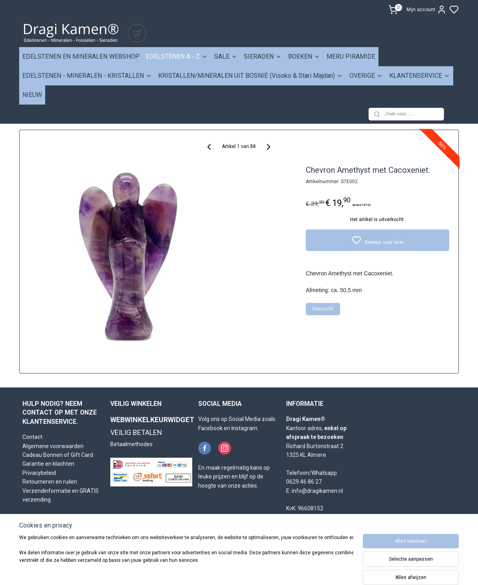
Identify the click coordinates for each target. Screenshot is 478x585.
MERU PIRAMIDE (351, 56)
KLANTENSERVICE (419, 75)
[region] (186, 558)
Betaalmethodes (131, 444)
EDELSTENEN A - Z (177, 56)
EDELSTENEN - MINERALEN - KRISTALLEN (87, 75)
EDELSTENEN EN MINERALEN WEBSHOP (80, 56)
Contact (32, 437)
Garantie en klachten (48, 463)
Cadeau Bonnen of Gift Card (57, 455)
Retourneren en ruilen (49, 481)
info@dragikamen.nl (317, 491)
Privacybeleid (39, 473)
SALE (225, 56)
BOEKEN (304, 56)
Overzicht (323, 309)
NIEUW (32, 95)
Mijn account (426, 9)
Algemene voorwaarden (53, 446)
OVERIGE (366, 75)
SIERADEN (263, 56)
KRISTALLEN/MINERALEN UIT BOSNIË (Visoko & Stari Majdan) (250, 75)
